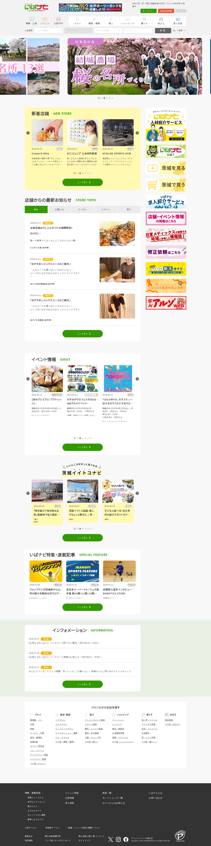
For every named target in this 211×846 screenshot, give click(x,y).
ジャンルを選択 (103, 30)
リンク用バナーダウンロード (58, 840)
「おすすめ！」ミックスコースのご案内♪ (51, 264)
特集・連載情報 (33, 793)
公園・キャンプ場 (93, 737)
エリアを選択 (42, 30)
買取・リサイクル (120, 737)
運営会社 (29, 836)
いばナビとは (155, 793)
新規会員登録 (163, 11)
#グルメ (46, 415)
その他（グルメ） (38, 764)
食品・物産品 (118, 729)
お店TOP (58, 23)
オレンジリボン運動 (36, 815)
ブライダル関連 (149, 724)
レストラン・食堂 (38, 759)
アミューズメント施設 (95, 720)
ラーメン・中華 (37, 733)
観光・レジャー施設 (94, 729)
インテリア (117, 724)
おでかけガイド (35, 811)
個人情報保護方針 (53, 836)
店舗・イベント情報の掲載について (84, 828)
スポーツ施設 (91, 724)
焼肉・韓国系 (36, 737)
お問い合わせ (155, 798)
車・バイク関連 (149, 737)
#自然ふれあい (125, 415)
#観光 (36, 519)
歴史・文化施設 (92, 733)
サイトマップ (85, 840)
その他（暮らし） (149, 742)
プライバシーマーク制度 (140, 838)
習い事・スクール (149, 720)
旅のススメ (33, 806)
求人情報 (177, 23)
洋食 (32, 724)
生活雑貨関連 (118, 733)
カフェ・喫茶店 (37, 746)
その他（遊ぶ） (92, 742)
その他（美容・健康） (65, 742)
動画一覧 (107, 793)
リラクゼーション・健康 (66, 733)
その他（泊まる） (173, 724)
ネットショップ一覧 (113, 798)
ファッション (118, 720)
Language (179, 11)
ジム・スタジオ (62, 737)
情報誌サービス (52, 828)
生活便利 (146, 733)
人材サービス (31, 828)
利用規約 (29, 840)
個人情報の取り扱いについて (91, 836)
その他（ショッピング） (123, 742)
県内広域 (127, 506)
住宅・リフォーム (149, 729)
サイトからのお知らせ (114, 803)
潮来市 (92, 506)
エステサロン (61, 724)
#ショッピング (37, 415)
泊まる (161, 23)
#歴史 (71, 519)
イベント (44, 23)
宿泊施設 (169, 720)
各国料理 (34, 742)
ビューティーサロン (64, 729)
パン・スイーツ (37, 750)
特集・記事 (31, 23)
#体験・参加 (107, 415)
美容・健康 (94, 23)
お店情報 (69, 798)
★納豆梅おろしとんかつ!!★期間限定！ (51, 228)
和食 (32, 729)
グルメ (77, 23)
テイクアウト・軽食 (39, 755)
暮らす (144, 23)
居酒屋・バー (36, 720)
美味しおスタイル (35, 819)
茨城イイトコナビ (35, 798)
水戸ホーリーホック (36, 802)
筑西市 (57, 506)
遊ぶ (111, 23)
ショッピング (128, 23)
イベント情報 (72, 793)
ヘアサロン (60, 720)
